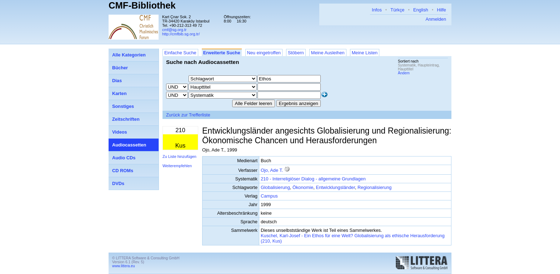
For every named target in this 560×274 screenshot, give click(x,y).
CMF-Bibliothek (142, 5)
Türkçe (397, 10)
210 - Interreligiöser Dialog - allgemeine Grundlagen (313, 178)
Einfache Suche (180, 52)
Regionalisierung (374, 187)
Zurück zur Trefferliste (188, 115)
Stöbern (296, 52)
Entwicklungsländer (335, 187)
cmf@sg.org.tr (174, 30)
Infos (377, 10)
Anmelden (435, 19)
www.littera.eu (123, 266)
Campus (269, 196)
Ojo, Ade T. (272, 170)
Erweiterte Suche (221, 52)
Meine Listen (365, 52)
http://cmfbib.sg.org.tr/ (181, 34)
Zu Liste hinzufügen (179, 156)
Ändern (404, 73)
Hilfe (441, 10)
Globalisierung (275, 187)
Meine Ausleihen (328, 52)
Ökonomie (302, 187)
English (420, 10)
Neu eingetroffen (264, 52)
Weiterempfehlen (177, 166)
